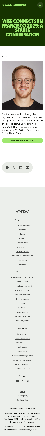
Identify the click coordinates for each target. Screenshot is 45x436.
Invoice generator (22, 364)
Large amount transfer (22, 295)
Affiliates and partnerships (22, 256)
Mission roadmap (22, 251)
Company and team (22, 225)
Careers (22, 238)
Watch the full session (22, 140)
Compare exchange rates (22, 356)
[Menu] (40, 5)
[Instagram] (27, 381)
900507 (34, 419)
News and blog (23, 334)
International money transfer (22, 277)
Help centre (22, 260)
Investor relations (22, 247)
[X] (22, 381)
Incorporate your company (22, 360)
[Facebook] (17, 381)
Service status (22, 243)
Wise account (22, 282)
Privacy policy (22, 396)
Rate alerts (22, 351)
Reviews (22, 264)
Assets (22, 303)
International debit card (22, 286)
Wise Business (22, 312)
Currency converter (22, 338)
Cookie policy (22, 400)
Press (22, 234)
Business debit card (22, 316)
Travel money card (22, 290)
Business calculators (23, 369)
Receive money (22, 299)
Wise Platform (22, 308)
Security (22, 230)
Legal (22, 391)
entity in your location (32, 430)
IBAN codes (22, 347)
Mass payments (22, 321)
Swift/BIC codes (22, 342)
